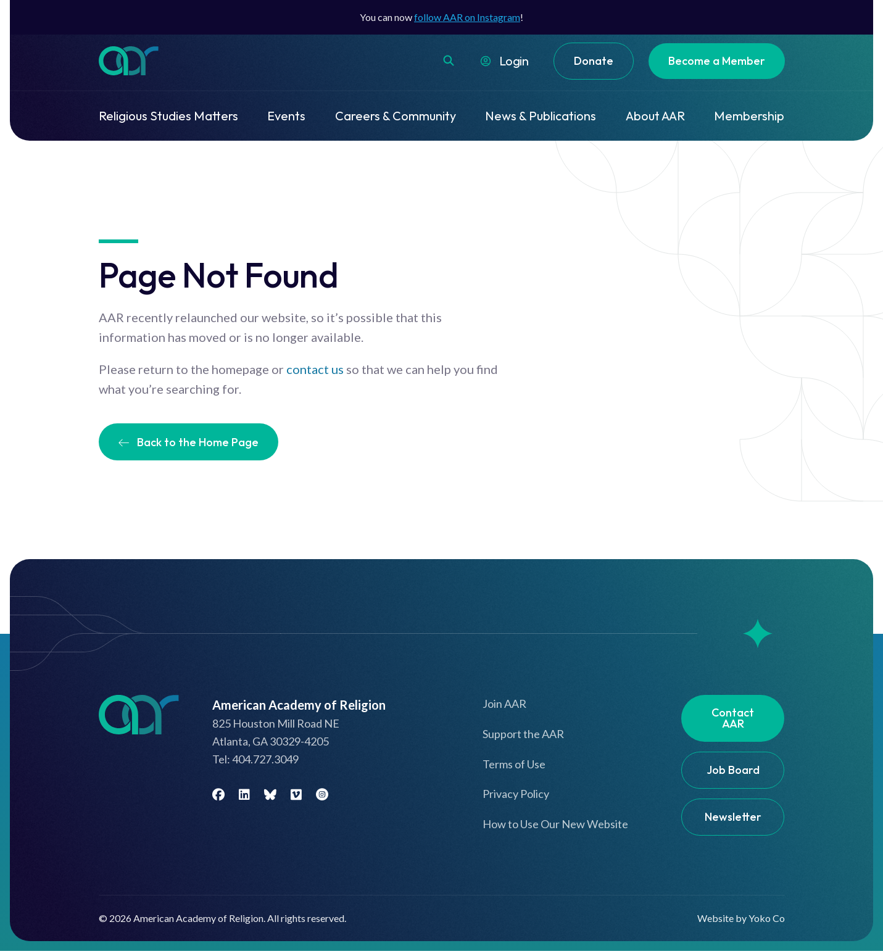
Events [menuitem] (286, 115)
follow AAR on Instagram (467, 17)
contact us (315, 369)
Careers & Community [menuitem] (395, 115)
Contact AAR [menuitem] (732, 718)
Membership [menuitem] (749, 115)
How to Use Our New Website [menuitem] (555, 824)
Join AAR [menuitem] (504, 703)
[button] (448, 60)
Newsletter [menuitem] (733, 817)
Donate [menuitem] (593, 61)
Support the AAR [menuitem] (523, 734)
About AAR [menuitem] (655, 115)
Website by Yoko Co (741, 918)
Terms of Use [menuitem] (514, 764)
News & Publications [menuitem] (540, 115)
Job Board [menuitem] (733, 770)
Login (514, 61)
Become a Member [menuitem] (716, 61)
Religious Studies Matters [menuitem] (168, 115)
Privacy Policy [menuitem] (516, 793)
